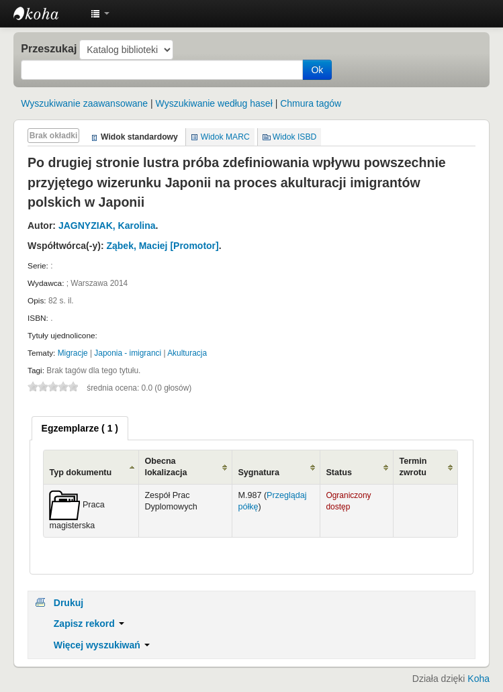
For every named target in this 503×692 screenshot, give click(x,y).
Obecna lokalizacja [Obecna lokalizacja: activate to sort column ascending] (165, 466)
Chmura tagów (310, 103)
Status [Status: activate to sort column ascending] (339, 472)
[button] (100, 13)
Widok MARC (225, 137)
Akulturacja (187, 353)
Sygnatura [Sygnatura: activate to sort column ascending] (258, 472)
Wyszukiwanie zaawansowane (84, 103)
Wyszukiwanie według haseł (214, 103)
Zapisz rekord (89, 623)
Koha (478, 678)
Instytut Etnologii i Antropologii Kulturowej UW (47, 13)
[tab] (80, 428)
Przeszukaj (49, 48)
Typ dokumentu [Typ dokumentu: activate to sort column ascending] (80, 472)
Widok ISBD (295, 137)
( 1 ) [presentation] (80, 428)
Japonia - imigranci (127, 353)
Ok (317, 69)
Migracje (73, 353)
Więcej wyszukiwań (102, 645)
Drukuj (68, 602)
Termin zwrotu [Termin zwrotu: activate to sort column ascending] (412, 466)
